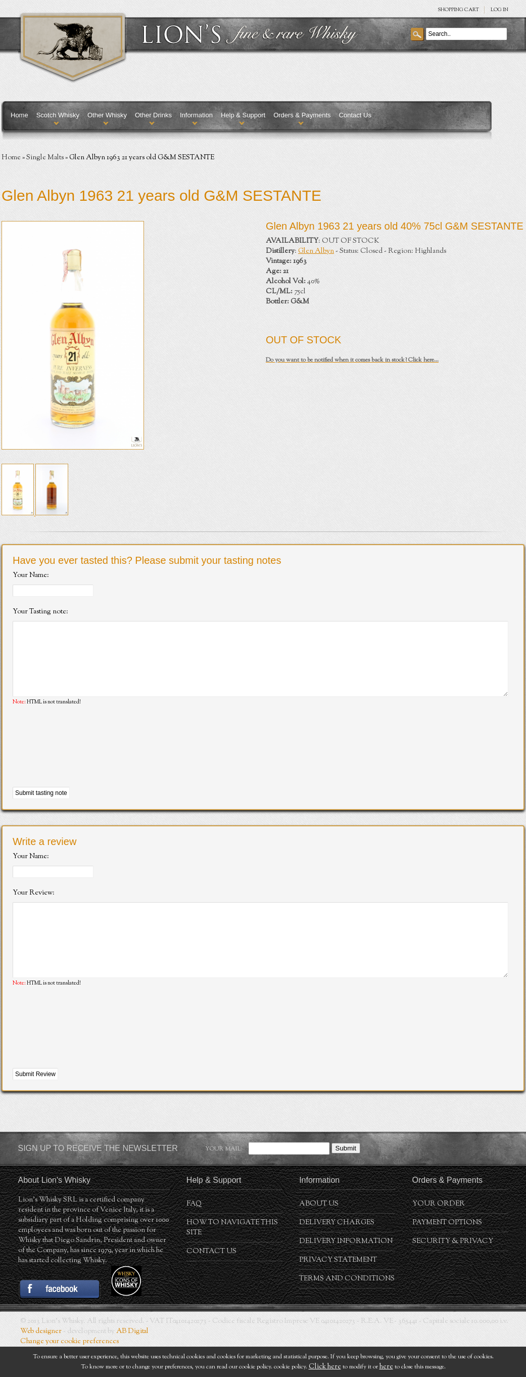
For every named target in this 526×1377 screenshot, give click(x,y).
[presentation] (89, 762)
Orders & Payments (301, 115)
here (386, 1367)
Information (196, 115)
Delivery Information (346, 1272)
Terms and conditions (347, 1309)
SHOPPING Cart (458, 10)
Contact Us (355, 115)
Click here (325, 1367)
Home (19, 115)
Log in (499, 10)
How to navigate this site (232, 1258)
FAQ (194, 1234)
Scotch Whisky (57, 115)
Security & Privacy (452, 1272)
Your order (438, 1234)
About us (319, 1234)
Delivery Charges (336, 1253)
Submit (346, 1178)
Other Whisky (107, 115)
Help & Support (243, 115)
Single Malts (45, 158)
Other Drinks (153, 115)
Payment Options (447, 1253)
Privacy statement (338, 1290)
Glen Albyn (316, 251)
